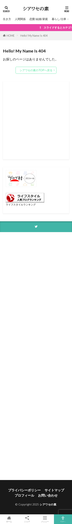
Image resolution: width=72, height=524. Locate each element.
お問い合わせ (48, 495)
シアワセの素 (48, 504)
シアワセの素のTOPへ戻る (36, 70)
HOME (11, 35)
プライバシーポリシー (24, 490)
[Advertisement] (36, 120)
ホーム (9, 519)
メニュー (45, 519)
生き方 (7, 19)
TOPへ (63, 519)
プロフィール (24, 495)
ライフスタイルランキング (21, 204)
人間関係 (20, 19)
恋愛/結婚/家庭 (38, 19)
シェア (27, 519)
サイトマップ (54, 490)
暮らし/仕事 (59, 19)
